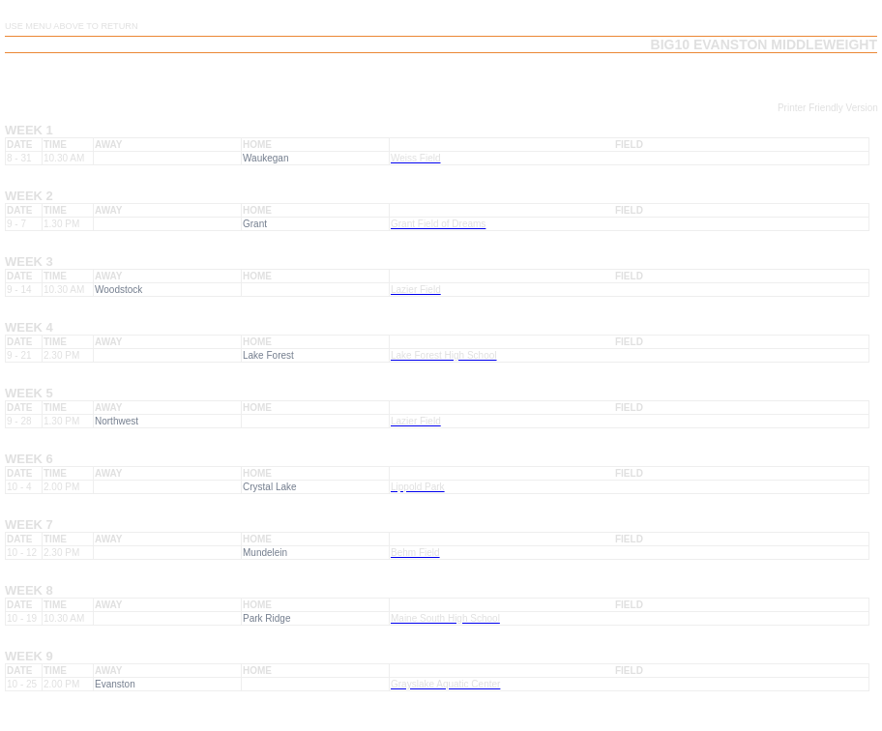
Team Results (587, 76)
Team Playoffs (685, 76)
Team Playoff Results (807, 76)
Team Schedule (487, 76)
